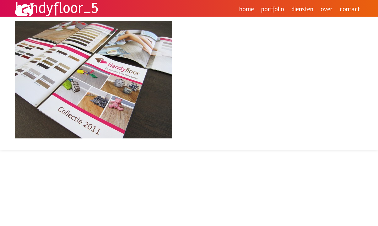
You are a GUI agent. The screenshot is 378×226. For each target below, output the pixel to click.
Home (246, 9)
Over (326, 9)
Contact (350, 9)
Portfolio (272, 9)
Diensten (302, 9)
